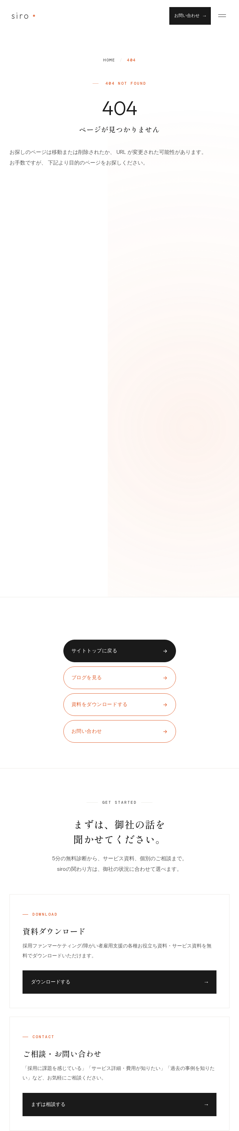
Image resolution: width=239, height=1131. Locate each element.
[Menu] (222, 16)
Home (109, 60)
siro (20, 15)
